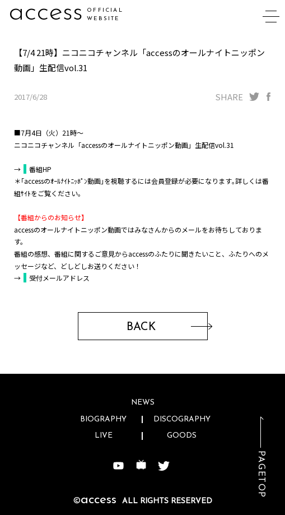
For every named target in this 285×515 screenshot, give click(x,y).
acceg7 (50, 12)
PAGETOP (260, 474)
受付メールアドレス (59, 277)
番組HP (40, 169)
